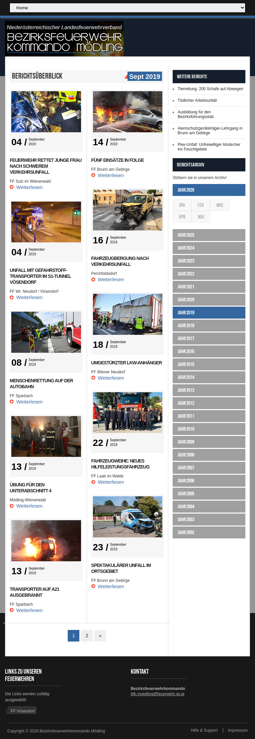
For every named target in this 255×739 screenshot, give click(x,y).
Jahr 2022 (186, 274)
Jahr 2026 (186, 190)
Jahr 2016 (186, 351)
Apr (182, 216)
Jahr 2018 (186, 325)
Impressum (238, 730)
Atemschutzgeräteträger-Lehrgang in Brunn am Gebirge (210, 130)
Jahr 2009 (186, 442)
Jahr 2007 (186, 467)
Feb (201, 205)
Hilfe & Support (204, 730)
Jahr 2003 (186, 519)
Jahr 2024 (186, 248)
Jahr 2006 (186, 480)
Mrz (219, 205)
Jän (182, 205)
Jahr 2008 (186, 455)
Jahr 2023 (186, 261)
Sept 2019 (144, 77)
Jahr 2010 (186, 429)
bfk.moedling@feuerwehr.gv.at (157, 694)
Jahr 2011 (186, 416)
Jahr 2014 (186, 377)
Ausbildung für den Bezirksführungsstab (196, 114)
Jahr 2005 (186, 493)
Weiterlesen (29, 187)
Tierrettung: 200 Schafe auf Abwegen (210, 89)
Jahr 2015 (186, 364)
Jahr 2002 (186, 532)
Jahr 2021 (186, 286)
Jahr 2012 (186, 403)
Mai (201, 216)
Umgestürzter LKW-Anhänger (126, 362)
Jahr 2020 (186, 299)
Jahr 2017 (186, 338)
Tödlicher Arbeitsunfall (197, 100)
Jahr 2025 (186, 235)
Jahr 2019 (186, 312)
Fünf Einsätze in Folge (117, 160)
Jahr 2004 (186, 506)
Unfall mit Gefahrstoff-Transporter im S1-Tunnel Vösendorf (40, 276)
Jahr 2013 (186, 390)
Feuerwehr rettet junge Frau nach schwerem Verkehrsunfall (45, 166)
